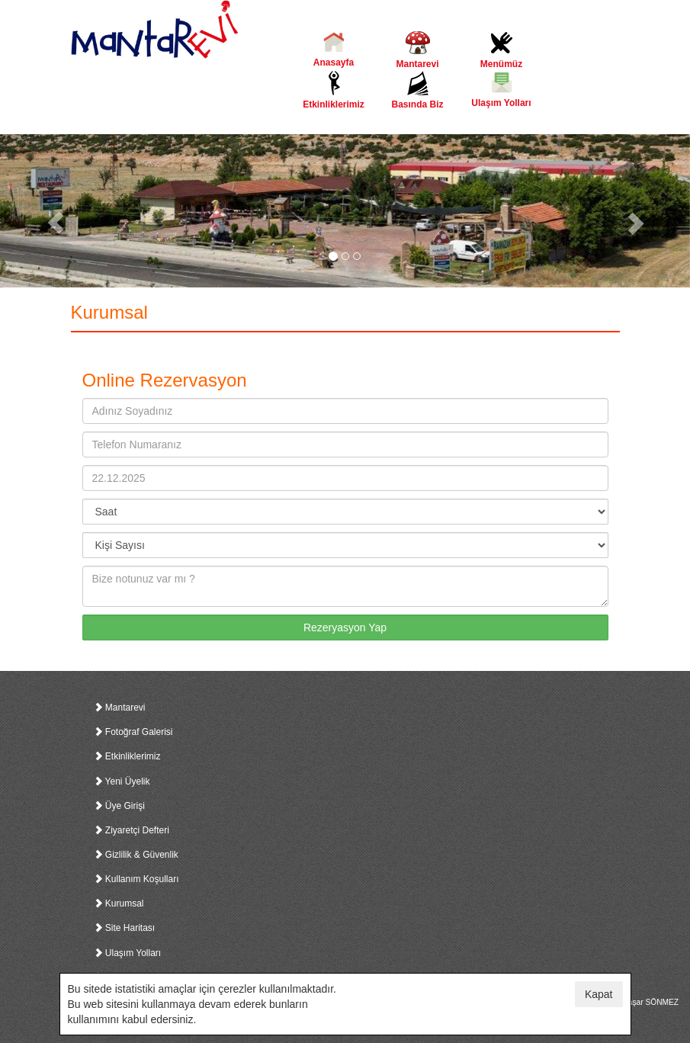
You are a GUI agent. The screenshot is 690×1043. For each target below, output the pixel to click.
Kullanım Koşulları (136, 879)
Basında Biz (418, 90)
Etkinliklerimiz (334, 90)
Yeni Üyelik (122, 781)
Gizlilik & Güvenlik (136, 854)
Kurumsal (119, 903)
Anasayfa (334, 49)
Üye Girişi (119, 806)
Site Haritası (125, 928)
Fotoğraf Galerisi (133, 732)
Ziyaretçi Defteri (131, 830)
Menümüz (502, 49)
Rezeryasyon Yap (345, 627)
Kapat (599, 994)
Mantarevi (418, 49)
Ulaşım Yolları (502, 89)
